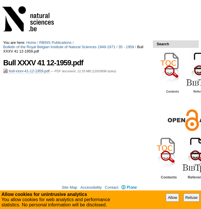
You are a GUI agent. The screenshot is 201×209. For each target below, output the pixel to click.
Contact (111, 187)
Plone (129, 187)
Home (31, 42)
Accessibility (91, 187)
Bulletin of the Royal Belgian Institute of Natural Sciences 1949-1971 (59, 47)
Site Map (69, 187)
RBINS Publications (55, 42)
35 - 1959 (126, 47)
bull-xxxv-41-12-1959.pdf (27, 71)
